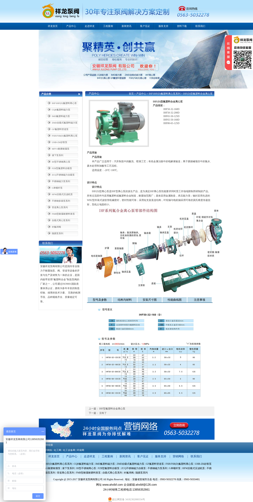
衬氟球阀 (56, 227)
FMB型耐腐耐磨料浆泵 (63, 214)
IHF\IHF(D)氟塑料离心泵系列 (164, 93)
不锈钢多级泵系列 (61, 201)
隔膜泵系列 (57, 233)
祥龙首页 (53, 26)
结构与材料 (125, 299)
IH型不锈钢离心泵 (61, 161)
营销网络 (178, 456)
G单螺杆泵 (57, 188)
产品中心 (141, 93)
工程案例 (107, 456)
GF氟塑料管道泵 (60, 129)
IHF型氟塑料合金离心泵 (112, 408)
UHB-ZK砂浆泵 (59, 142)
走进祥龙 (89, 456)
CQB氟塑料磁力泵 (61, 109)
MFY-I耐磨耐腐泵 (60, 148)
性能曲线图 (175, 299)
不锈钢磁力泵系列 (61, 181)
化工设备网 (69, 450)
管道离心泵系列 (60, 207)
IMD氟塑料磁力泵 (61, 116)
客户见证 (142, 456)
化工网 (57, 450)
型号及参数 (100, 299)
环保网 (80, 450)
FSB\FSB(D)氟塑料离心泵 (64, 135)
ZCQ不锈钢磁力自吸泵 (63, 174)
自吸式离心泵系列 (61, 220)
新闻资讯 (125, 456)
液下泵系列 (57, 155)
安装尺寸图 (150, 299)
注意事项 (199, 299)
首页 (131, 93)
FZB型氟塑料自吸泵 (62, 168)
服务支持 (160, 456)
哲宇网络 (47, 450)
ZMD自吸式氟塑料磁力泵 (64, 122)
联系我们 (196, 456)
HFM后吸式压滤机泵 (62, 194)
